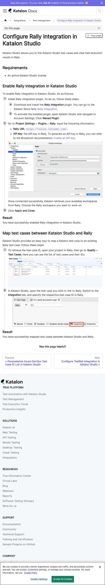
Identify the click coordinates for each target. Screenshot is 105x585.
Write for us (9, 506)
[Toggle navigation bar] (5, 10)
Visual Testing (11, 452)
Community (9, 529)
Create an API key (64, 138)
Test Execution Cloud (15, 404)
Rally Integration (47, 108)
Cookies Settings (38, 579)
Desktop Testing (12, 447)
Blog (5, 485)
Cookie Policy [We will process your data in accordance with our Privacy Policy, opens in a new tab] (30, 572)
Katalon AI (9, 427)
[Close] (99, 567)
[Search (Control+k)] (99, 11)
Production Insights (14, 409)
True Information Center (17, 475)
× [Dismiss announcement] (101, 3)
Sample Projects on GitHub (19, 544)
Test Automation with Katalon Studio (24, 394)
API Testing (9, 437)
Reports (7, 495)
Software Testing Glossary (18, 500)
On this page (12, 28)
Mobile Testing (11, 442)
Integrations (10, 457)
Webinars (8, 490)
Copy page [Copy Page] (94, 35)
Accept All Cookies (62, 579)
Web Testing (10, 432)
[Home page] (6, 20)
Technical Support (13, 534)
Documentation (12, 524)
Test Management (13, 399)
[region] (52, 573)
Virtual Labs (10, 480)
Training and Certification (18, 539)
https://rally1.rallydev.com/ (46, 129)
